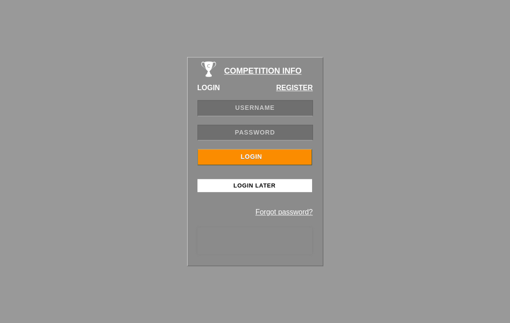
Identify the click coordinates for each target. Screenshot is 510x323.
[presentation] (254, 240)
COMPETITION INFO (263, 70)
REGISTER (294, 88)
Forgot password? (284, 212)
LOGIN (251, 156)
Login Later (254, 185)
